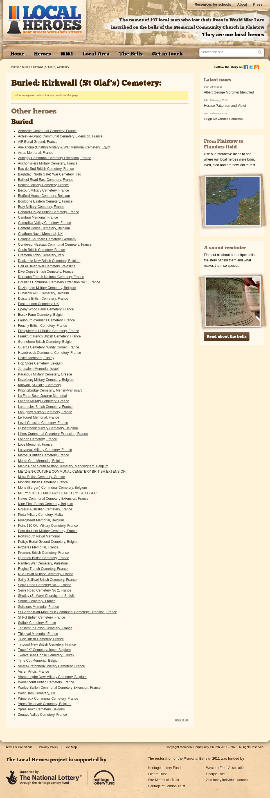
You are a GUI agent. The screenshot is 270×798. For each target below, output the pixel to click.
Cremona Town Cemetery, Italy (41, 255)
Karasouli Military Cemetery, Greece (45, 374)
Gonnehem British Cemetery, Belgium (46, 342)
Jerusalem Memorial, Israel (38, 369)
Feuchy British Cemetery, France (42, 326)
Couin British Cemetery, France (41, 250)
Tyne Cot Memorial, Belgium (39, 661)
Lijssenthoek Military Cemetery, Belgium (48, 428)
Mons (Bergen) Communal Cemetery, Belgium (52, 488)
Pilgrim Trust (157, 774)
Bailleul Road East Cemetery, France (45, 180)
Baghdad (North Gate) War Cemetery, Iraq (49, 174)
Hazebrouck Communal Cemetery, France (49, 353)
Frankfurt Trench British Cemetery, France (49, 336)
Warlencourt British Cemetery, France (46, 682)
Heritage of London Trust (166, 786)
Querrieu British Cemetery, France (43, 558)
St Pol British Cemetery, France (41, 617)
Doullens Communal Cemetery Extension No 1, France (59, 282)
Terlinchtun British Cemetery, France (45, 628)
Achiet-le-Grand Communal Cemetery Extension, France (60, 136)
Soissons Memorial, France (38, 607)
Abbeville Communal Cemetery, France (47, 131)
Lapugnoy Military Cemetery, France (45, 412)
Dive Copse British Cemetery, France (45, 272)
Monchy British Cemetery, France (43, 482)
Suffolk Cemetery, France (37, 623)
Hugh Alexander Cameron (223, 119)
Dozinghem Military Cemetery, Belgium (47, 288)
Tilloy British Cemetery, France (41, 639)
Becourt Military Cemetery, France (43, 190)
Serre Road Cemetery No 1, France (44, 585)
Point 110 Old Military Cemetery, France (48, 526)
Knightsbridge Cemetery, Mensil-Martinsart (50, 390)
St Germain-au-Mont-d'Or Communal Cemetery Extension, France (67, 612)
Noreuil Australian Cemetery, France (45, 509)
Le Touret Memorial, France (38, 417)
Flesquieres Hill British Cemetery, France (48, 331)
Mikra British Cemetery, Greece (41, 477)
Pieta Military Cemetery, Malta (40, 515)
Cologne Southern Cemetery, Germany (47, 239)
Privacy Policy (48, 747)
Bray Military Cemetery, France (41, 207)
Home (15, 66)
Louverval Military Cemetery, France (45, 450)
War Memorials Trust (163, 780)
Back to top (181, 719)
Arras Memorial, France (35, 153)
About (242, 4)
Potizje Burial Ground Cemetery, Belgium (48, 542)
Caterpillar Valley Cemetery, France (44, 223)
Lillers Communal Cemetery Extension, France (53, 434)
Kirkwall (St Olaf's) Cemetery (39, 385)
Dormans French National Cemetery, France (51, 277)
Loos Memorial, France (35, 444)
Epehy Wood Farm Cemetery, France (46, 309)
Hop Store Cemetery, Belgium (40, 363)
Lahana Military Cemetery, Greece (43, 401)
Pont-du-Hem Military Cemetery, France (47, 531)
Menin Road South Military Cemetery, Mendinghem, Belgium (63, 466)
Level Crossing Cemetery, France (43, 423)
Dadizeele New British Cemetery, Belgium (49, 261)
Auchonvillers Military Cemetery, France (47, 163)
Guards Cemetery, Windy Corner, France (48, 347)
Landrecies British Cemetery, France (45, 407)
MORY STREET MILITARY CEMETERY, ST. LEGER (57, 493)
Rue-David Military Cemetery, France (45, 574)
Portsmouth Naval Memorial (39, 536)
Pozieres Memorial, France (38, 547)
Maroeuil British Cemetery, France (43, 455)
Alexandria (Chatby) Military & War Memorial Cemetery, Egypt (64, 147)
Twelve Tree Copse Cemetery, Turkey (46, 655)
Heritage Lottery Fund (164, 768)
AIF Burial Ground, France (37, 142)
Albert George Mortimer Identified (229, 92)
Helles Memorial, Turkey (36, 358)
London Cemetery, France (37, 439)
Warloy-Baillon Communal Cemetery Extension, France (59, 688)
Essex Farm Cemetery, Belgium (42, 315)
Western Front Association (226, 768)
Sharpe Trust (216, 774)
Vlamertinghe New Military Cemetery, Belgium (52, 677)
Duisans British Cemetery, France (43, 299)
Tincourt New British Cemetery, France (47, 644)
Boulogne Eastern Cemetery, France (45, 201)
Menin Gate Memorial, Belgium (41, 461)
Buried (26, 66)
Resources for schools (213, 4)
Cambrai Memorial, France (38, 217)
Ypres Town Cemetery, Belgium (41, 709)
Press (257, 4)
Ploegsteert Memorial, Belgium (41, 520)
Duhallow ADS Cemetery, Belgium (43, 293)
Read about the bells (227, 337)
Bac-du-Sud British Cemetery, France (46, 169)
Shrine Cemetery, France (36, 601)
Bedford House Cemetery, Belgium (44, 196)
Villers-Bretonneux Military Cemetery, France (51, 666)
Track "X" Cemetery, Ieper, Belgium (44, 650)
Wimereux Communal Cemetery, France (48, 699)
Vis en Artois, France (33, 671)
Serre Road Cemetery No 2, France (44, 590)
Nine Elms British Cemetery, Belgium (45, 504)
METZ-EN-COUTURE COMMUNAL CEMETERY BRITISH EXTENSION (71, 472)
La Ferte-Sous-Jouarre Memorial (42, 396)
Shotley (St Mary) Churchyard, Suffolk (46, 596)
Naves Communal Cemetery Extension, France (53, 499)
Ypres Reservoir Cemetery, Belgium (44, 704)
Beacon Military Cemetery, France (43, 185)
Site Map (71, 747)
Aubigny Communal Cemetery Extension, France (54, 158)
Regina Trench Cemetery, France (43, 569)
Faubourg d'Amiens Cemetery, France (46, 320)
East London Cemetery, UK (38, 304)
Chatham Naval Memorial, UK (40, 234)
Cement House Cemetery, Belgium (44, 228)
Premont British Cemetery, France (43, 553)
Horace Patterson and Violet (225, 106)
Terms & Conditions (19, 747)
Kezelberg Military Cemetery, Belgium (46, 380)
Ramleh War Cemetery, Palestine (43, 563)
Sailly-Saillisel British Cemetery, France (47, 580)
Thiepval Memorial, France (38, 634)
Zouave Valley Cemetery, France (42, 715)
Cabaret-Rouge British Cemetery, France (48, 212)
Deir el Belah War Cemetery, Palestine (46, 266)
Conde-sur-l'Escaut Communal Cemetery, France (55, 244)
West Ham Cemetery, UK (37, 693)
